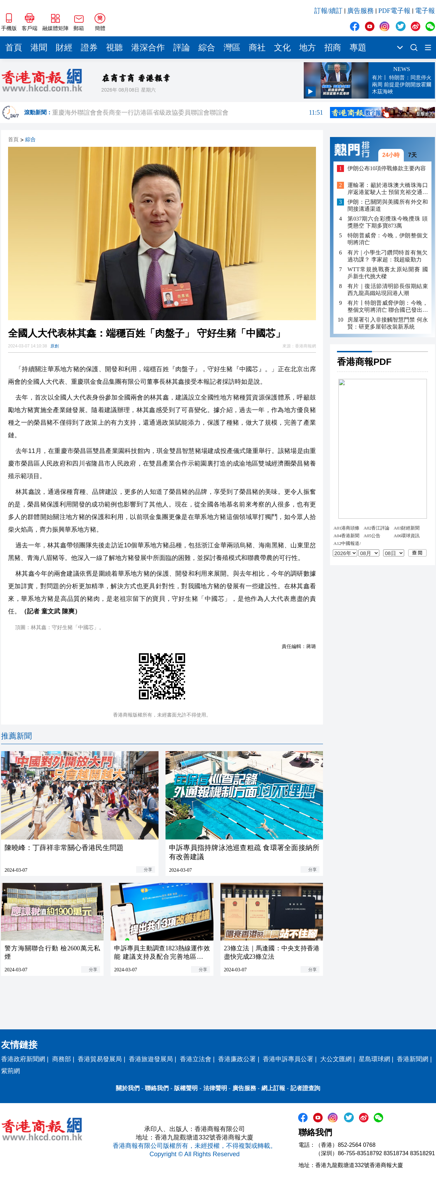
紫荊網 (10, 1070)
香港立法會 (195, 1059)
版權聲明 (186, 1088)
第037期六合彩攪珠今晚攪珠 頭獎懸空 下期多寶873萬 (387, 222)
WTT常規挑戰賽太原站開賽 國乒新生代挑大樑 (387, 272)
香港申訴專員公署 (288, 1059)
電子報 (425, 10)
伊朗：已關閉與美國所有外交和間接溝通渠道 (387, 205)
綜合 (206, 47)
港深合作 (148, 47)
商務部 (61, 1059)
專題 (358, 47)
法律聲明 (215, 1088)
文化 (282, 47)
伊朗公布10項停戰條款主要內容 (386, 168)
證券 (89, 47)
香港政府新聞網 (23, 1059)
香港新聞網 (412, 1059)
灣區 (232, 47)
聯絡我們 (157, 1088)
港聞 (38, 47)
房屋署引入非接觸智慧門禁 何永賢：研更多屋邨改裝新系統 (387, 323)
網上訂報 (273, 1088)
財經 (64, 47)
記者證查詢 (305, 1088)
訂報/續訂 (328, 10)
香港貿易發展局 (100, 1059)
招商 (332, 47)
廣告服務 (360, 10)
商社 (257, 47)
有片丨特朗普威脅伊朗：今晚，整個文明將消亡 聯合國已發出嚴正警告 (387, 307)
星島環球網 (374, 1059)
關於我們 (128, 1088)
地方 (307, 47)
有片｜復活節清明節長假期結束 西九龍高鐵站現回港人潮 (387, 289)
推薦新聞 (16, 736)
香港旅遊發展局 (151, 1059)
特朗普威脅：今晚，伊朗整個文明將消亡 (387, 238)
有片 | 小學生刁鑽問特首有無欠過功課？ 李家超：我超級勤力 (387, 256)
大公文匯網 (336, 1059)
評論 (181, 47)
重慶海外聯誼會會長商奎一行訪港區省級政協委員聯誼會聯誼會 (187, 113)
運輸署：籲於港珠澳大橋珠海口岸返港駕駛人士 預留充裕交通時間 (387, 189)
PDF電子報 (394, 10)
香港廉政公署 (237, 1059)
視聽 (114, 47)
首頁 (13, 47)
